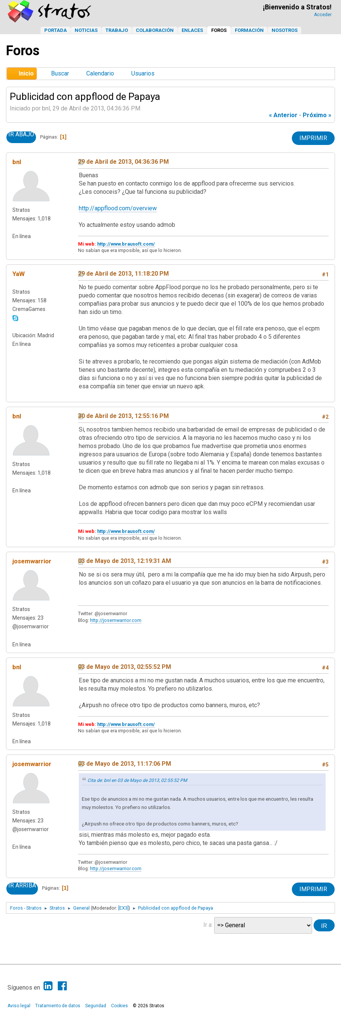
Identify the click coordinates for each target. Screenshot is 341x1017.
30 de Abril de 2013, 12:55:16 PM (123, 415)
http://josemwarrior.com (115, 620)
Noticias (86, 30)
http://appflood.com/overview (118, 208)
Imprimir (313, 138)
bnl (16, 162)
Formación (249, 30)
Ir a (207, 924)
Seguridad (95, 1005)
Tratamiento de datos (57, 1005)
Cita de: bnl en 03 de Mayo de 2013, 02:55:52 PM (137, 780)
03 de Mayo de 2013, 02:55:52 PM (124, 666)
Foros (219, 30)
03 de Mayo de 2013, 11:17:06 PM (124, 763)
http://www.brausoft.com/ (126, 244)
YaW (18, 274)
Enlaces (192, 30)
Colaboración (155, 30)
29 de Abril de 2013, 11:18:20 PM (123, 273)
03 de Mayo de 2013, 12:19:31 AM (124, 560)
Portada (55, 30)
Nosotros (284, 30)
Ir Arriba (22, 885)
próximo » (317, 115)
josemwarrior (31, 561)
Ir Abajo (21, 134)
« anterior (283, 115)
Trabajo (116, 30)
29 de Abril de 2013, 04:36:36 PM (123, 161)
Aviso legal (19, 1005)
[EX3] (123, 908)
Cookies (119, 1005)
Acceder (323, 14)
